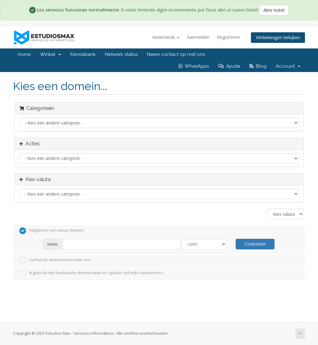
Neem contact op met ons (176, 54)
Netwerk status (121, 54)
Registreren (228, 37)
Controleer (255, 244)
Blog (257, 66)
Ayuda (229, 66)
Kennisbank (83, 54)
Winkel (50, 54)
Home (24, 54)
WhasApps (194, 66)
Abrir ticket (274, 10)
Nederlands (165, 37)
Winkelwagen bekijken (278, 37)
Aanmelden (198, 37)
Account (288, 66)
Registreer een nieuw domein (51, 230)
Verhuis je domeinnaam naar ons (54, 260)
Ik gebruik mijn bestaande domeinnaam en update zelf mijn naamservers (91, 273)
